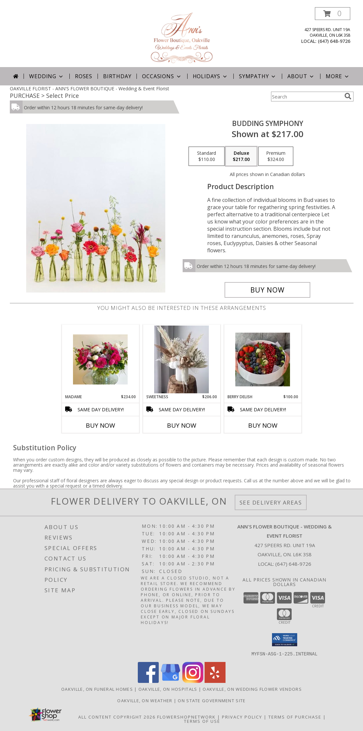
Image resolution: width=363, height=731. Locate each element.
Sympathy (258, 76)
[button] (332, 13)
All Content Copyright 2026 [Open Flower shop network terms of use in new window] (116, 717)
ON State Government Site (211, 700)
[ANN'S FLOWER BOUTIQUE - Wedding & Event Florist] (181, 37)
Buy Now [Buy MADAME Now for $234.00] (100, 425)
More (338, 76)
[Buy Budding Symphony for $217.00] (268, 290)
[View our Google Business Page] (170, 681)
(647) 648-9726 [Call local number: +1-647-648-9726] (334, 41)
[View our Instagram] (192, 681)
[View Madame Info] (100, 359)
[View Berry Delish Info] (262, 359)
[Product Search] (306, 96)
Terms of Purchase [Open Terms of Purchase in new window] (294, 717)
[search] (348, 96)
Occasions (162, 76)
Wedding (46, 76)
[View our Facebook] (148, 681)
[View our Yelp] (215, 681)
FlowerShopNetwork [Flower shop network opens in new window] (186, 717)
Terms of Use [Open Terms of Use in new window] (202, 721)
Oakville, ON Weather (144, 700)
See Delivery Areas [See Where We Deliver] (271, 502)
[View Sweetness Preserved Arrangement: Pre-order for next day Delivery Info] (181, 359)
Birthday (117, 76)
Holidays (210, 76)
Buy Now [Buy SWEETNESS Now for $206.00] (181, 425)
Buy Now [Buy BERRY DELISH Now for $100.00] (263, 425)
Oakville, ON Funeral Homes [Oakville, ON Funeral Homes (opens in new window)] (97, 689)
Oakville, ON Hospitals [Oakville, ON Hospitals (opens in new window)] (167, 689)
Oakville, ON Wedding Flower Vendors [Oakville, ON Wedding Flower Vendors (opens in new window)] (252, 689)
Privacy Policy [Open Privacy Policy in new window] (242, 717)
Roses (83, 76)
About (301, 76)
